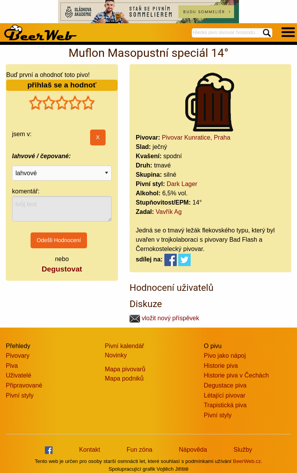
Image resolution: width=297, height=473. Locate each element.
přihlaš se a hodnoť (62, 85)
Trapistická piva (225, 405)
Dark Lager (182, 184)
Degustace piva (225, 385)
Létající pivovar (225, 395)
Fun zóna (139, 449)
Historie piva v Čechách (236, 375)
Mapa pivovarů (125, 369)
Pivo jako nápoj (225, 355)
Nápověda (193, 449)
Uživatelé (18, 375)
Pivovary (17, 355)
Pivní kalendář (124, 346)
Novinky (116, 355)
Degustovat (62, 269)
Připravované (24, 385)
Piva (12, 365)
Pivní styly (20, 395)
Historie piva (221, 365)
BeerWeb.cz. (247, 461)
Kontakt (89, 449)
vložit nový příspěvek (164, 318)
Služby (243, 449)
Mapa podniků (124, 378)
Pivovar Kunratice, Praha (196, 137)
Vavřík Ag (169, 211)
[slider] (62, 103)
